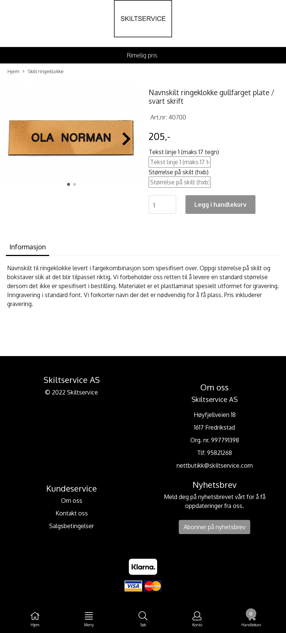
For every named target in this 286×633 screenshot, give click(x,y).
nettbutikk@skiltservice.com (215, 465)
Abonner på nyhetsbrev (214, 527)
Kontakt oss (71, 513)
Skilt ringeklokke (43, 71)
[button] (68, 184)
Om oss (71, 500)
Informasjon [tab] (27, 247)
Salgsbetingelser (71, 526)
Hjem (13, 71)
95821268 (219, 452)
